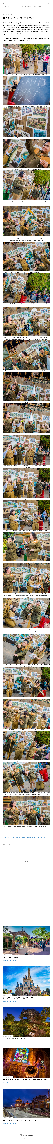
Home (5, 7)
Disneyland (18, 837)
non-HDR (42, 837)
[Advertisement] (26, 906)
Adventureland (11, 837)
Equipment (31, 7)
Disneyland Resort (26, 837)
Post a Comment (12, 960)
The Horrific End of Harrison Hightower (25, 1079)
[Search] (49, 3)
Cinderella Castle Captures (18, 998)
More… (39, 7)
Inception (12, 7)
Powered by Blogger (26, 1135)
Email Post (10, 835)
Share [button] (4, 835)
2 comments (10, 1042)
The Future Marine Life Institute (20, 1120)
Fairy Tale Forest (12, 957)
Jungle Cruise (35, 837)
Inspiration (21, 7)
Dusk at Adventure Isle (15, 1038)
